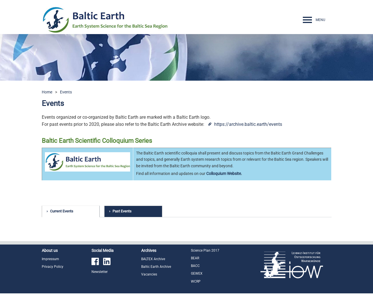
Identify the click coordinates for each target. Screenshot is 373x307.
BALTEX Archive (153, 273)
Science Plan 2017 (205, 264)
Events (66, 92)
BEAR (195, 272)
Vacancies (149, 288)
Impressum (50, 273)
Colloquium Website (223, 173)
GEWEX (197, 287)
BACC (195, 279)
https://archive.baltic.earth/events (248, 124)
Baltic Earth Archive (156, 280)
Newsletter (99, 285)
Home (47, 92)
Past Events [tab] (122, 211)
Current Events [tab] (61, 211)
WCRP (196, 295)
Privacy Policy (52, 280)
